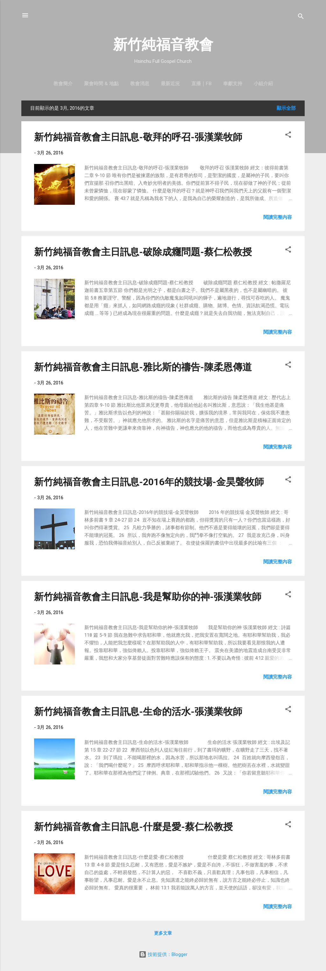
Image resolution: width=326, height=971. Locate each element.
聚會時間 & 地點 (101, 83)
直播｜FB (201, 83)
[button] (288, 136)
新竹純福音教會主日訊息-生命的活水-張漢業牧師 (138, 711)
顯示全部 (286, 108)
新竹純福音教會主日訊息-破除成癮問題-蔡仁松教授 (143, 251)
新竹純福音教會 (163, 44)
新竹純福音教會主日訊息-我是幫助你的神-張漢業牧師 (147, 596)
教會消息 (139, 83)
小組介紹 (263, 83)
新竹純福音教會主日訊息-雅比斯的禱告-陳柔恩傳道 (143, 367)
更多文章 (163, 933)
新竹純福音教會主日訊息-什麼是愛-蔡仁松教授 (133, 826)
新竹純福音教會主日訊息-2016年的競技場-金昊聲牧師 (149, 481)
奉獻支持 (232, 83)
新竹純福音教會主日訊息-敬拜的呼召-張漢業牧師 (138, 137)
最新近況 (170, 83)
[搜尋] (301, 17)
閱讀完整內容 (277, 217)
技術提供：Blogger (163, 954)
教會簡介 (63, 83)
